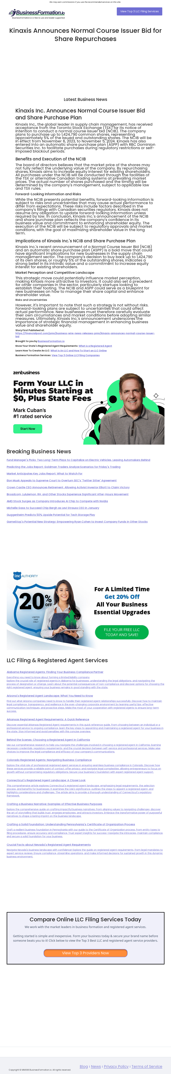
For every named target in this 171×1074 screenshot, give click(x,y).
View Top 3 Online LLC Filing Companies (76, 355)
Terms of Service (147, 1071)
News (96, 1071)
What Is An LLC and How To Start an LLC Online (79, 350)
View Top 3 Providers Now (85, 953)
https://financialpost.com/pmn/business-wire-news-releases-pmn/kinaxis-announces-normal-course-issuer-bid (85, 335)
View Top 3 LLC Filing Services (139, 11)
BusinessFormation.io (51, 341)
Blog (84, 1071)
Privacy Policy (116, 1071)
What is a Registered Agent (95, 345)
